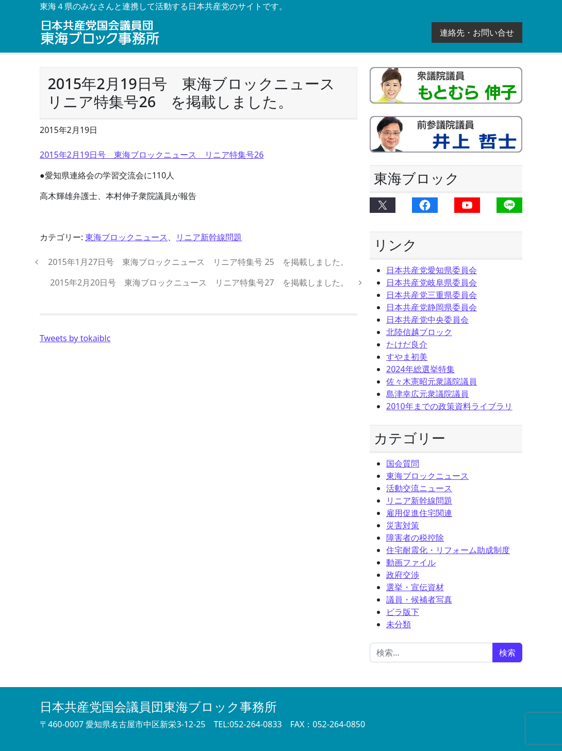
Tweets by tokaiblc (75, 338)
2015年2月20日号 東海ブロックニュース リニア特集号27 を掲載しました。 (200, 282)
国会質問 (402, 463)
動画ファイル (411, 562)
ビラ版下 (402, 612)
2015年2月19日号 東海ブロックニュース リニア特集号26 (151, 154)
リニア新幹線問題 (209, 237)
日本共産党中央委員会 (427, 319)
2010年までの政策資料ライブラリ (449, 406)
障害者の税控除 (415, 537)
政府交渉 (402, 574)
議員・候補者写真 (419, 599)
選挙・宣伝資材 (415, 587)
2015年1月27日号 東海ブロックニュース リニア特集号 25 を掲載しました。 (197, 262)
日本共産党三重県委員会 (431, 295)
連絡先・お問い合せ (477, 32)
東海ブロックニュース (126, 237)
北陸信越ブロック (419, 332)
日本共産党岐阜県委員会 (431, 282)
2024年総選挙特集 (420, 369)
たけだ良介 (406, 344)
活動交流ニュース (419, 488)
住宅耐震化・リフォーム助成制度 (448, 550)
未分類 (398, 624)
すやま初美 (406, 356)
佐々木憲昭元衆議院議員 (431, 381)
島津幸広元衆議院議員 (427, 393)
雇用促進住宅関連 (419, 513)
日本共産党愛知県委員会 (431, 270)
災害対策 (402, 525)
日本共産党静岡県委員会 (431, 307)
